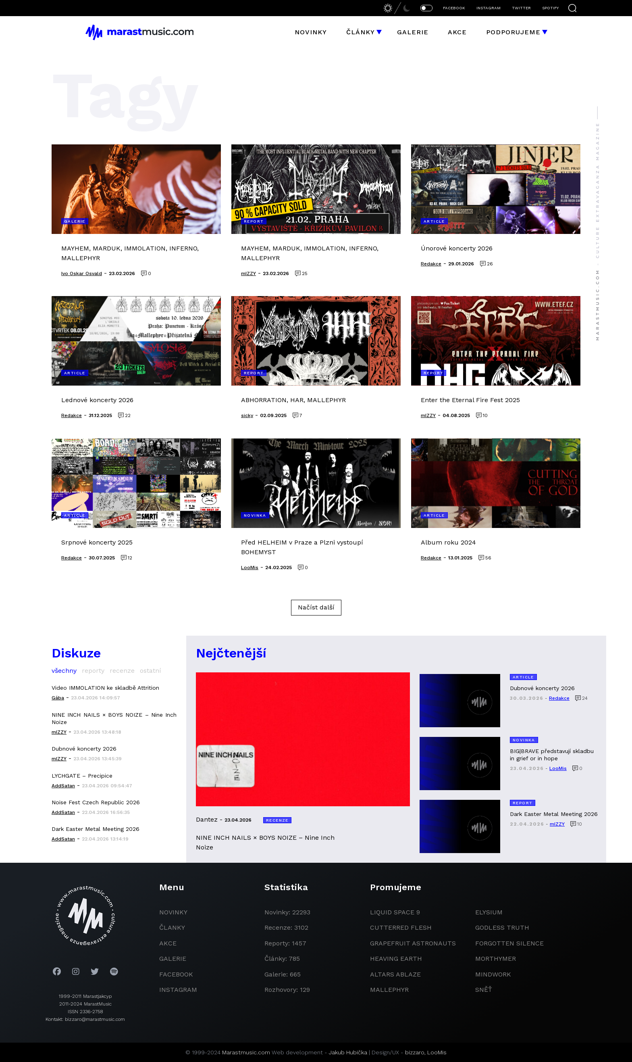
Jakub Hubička (348, 1052)
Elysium (489, 912)
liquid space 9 (395, 912)
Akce (457, 32)
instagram (178, 989)
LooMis (437, 1052)
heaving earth (396, 958)
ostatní (150, 670)
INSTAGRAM (488, 8)
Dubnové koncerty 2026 (84, 748)
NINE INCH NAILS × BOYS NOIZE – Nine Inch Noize (114, 718)
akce (168, 943)
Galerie (412, 32)
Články (360, 32)
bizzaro (414, 1052)
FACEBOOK (454, 8)
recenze (122, 670)
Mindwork (493, 974)
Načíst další (316, 607)
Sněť (483, 989)
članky (172, 927)
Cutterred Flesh (401, 927)
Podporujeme (513, 32)
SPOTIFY (550, 8)
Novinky (311, 32)
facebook (176, 974)
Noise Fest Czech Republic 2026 (96, 802)
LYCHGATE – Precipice (82, 775)
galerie (172, 958)
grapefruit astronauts (413, 943)
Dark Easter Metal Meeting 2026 (95, 829)
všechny (64, 670)
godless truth (502, 927)
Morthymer (495, 958)
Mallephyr (389, 989)
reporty (93, 670)
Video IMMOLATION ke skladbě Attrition (105, 687)
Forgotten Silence (509, 943)
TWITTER (521, 8)
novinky (173, 912)
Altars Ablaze (395, 974)
